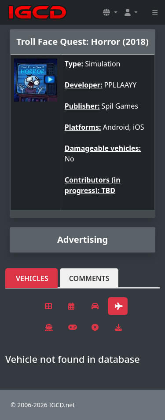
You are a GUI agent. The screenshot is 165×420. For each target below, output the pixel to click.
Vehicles (32, 278)
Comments (89, 278)
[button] (110, 12)
